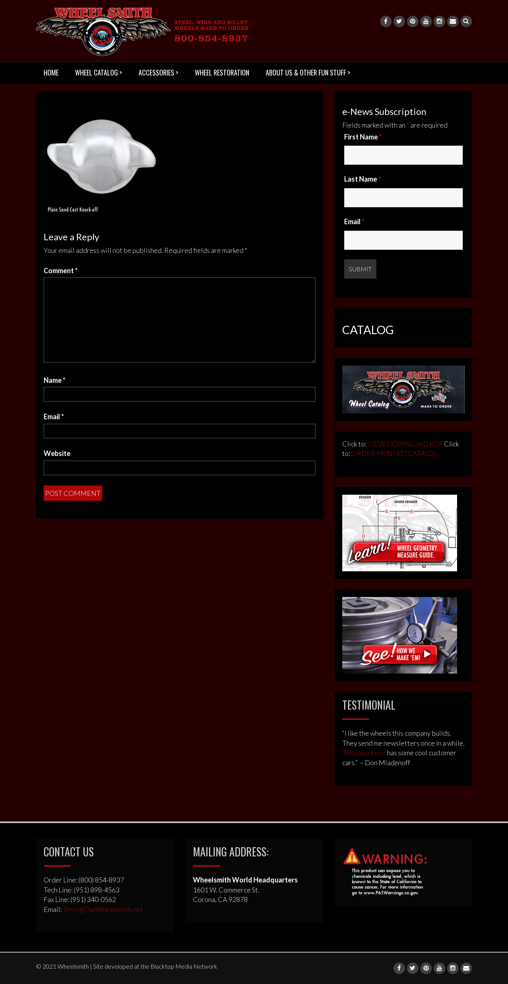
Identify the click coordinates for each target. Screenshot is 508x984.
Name (54, 380)
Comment (61, 270)
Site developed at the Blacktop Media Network (155, 966)
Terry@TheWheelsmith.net (103, 909)
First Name (363, 137)
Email (54, 416)
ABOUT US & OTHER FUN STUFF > (308, 72)
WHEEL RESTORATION (222, 72)
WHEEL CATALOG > (98, 72)
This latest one (364, 752)
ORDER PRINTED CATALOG (394, 453)
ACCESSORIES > (158, 72)
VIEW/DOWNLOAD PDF (405, 444)
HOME (51, 72)
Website (57, 453)
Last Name (362, 179)
